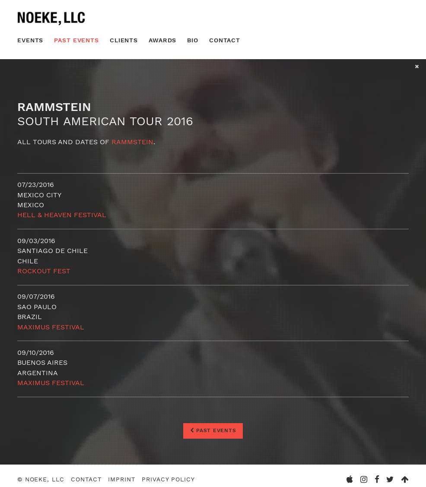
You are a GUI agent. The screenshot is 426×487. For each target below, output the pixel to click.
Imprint (121, 479)
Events (30, 40)
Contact (224, 40)
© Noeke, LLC (40, 479)
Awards (162, 40)
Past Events (76, 40)
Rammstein (132, 142)
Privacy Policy (168, 479)
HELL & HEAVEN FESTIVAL (61, 215)
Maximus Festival (50, 327)
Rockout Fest (43, 271)
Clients (124, 40)
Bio (192, 40)
